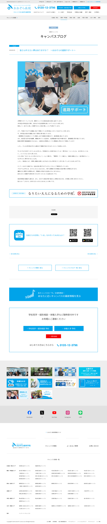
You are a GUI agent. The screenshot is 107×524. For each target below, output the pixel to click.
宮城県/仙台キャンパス (24, 466)
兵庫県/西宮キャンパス (40, 493)
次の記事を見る (91, 254)
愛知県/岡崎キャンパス (73, 483)
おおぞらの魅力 (50, 12)
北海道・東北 (55, 17)
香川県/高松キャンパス (89, 498)
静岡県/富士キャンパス (24, 483)
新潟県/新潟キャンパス (24, 478)
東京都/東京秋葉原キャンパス (58, 473)
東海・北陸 (72, 17)
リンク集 (98, 521)
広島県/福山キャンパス (56, 498)
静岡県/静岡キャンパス (40, 483)
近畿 (79, 17)
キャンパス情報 (11, 18)
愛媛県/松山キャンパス (24, 501)
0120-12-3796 (45, 8)
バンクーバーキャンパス (24, 513)
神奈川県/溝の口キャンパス (41, 476)
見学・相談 (88, 12)
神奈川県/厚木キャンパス (89, 476)
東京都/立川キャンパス (89, 473)
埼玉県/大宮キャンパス (89, 470)
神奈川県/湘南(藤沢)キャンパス (75, 476)
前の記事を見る (15, 254)
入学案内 (96, 12)
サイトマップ (91, 521)
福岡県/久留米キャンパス (73, 506)
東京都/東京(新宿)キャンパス (74, 473)
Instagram (68, 417)
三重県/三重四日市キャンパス (26, 486)
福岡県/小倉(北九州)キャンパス (26, 506)
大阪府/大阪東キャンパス (73, 491)
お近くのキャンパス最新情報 (93, 1)
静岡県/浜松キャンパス (56, 483)
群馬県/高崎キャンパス (40, 470)
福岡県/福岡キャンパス (40, 506)
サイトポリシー (72, 521)
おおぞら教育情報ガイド (54, 432)
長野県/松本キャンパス (40, 478)
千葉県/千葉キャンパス (40, 473)
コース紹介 (61, 12)
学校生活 (69, 12)
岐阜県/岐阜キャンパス (40, 486)
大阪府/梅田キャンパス (56, 491)
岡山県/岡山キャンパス (24, 498)
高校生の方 (48, 1)
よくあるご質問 (72, 446)
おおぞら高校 (19, 9)
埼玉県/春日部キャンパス (57, 470)
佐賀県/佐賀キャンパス (89, 506)
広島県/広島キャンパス (73, 498)
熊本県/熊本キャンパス (40, 508)
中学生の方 (41, 1)
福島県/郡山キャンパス (40, 466)
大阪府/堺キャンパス (88, 491)
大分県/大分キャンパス (24, 508)
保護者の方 (82, 1)
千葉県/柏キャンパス (24, 473)
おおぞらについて (39, 12)
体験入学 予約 (81, 8)
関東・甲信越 (64, 17)
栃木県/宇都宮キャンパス (25, 470)
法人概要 (49, 521)
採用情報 (55, 521)
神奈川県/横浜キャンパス (57, 476)
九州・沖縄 (93, 17)
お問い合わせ (94, 446)
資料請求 (95, 7)
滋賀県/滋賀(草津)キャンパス (25, 491)
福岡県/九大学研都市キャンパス (58, 506)
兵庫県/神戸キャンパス (56, 493)
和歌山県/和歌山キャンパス (25, 493)
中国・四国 (85, 17)
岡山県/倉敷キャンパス (40, 498)
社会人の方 (67, 1)
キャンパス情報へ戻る (36, 268)
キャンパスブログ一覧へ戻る (72, 268)
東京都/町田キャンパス (24, 476)
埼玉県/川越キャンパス (73, 470)
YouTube (54, 417)
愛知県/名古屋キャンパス (89, 483)
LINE (80, 417)
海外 (99, 17)
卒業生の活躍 (78, 12)
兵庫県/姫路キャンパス (73, 493)
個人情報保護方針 (63, 521)
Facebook (29, 417)
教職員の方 (75, 1)
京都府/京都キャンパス (40, 491)
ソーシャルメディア (81, 521)
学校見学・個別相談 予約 (64, 8)
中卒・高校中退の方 (58, 1)
